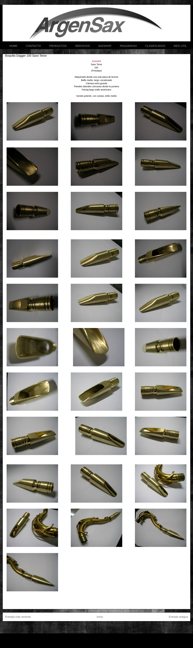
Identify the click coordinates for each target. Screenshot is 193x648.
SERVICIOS (82, 45)
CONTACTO (33, 45)
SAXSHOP (104, 45)
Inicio (100, 616)
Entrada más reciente (18, 616)
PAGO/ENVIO (128, 45)
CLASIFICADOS (155, 45)
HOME (13, 45)
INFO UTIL (180, 45)
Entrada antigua (178, 616)
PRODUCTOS (58, 45)
